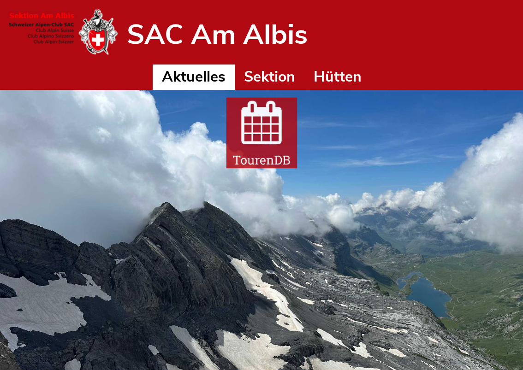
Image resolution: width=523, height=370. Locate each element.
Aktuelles (194, 77)
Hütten (338, 77)
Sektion (269, 77)
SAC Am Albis (217, 34)
